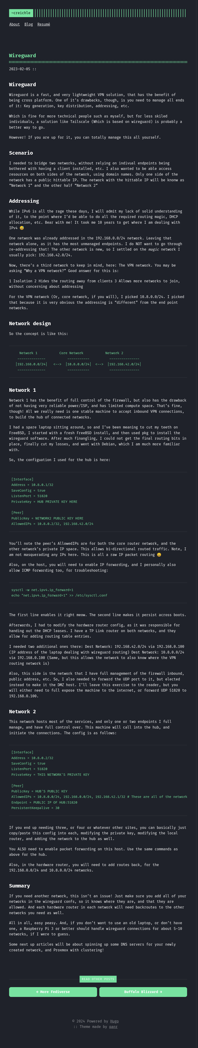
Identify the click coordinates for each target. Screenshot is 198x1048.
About (14, 24)
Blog (28, 24)
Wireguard (22, 55)
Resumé (44, 24)
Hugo (114, 1021)
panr (113, 1026)
